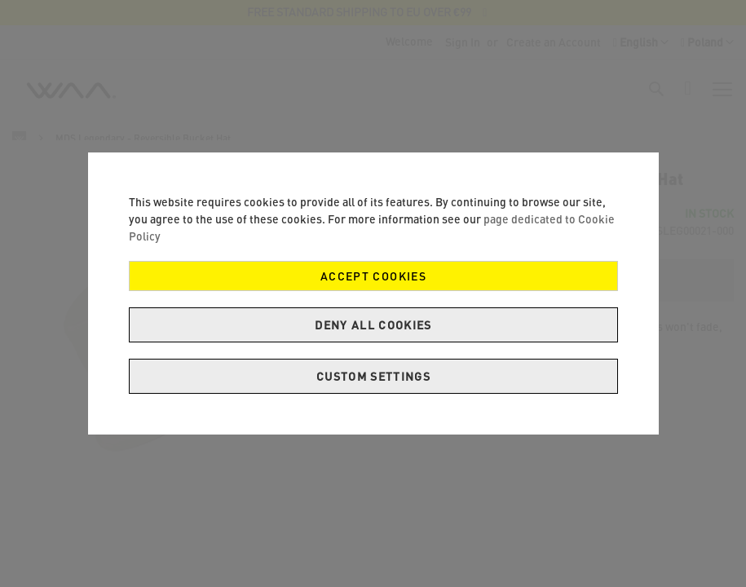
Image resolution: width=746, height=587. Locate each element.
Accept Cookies (373, 276)
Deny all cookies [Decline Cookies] (373, 325)
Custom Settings (373, 376)
